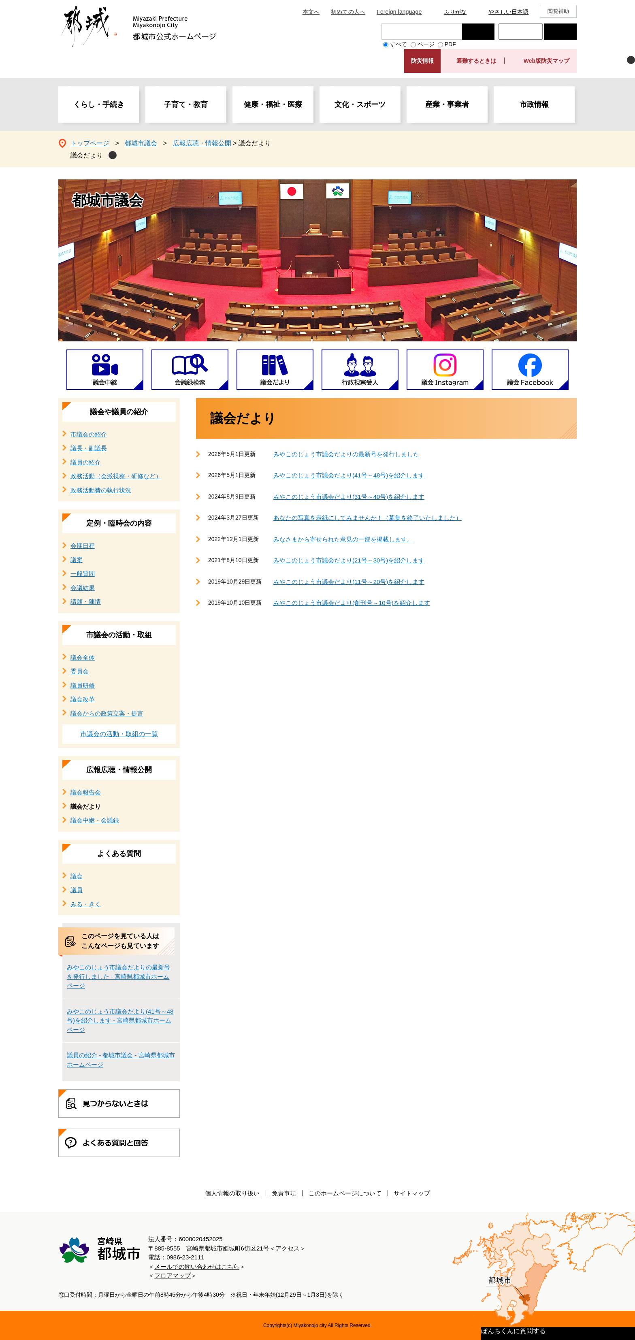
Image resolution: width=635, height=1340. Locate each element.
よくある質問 (119, 854)
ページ (426, 44)
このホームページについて (345, 1193)
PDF (450, 44)
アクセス (287, 1248)
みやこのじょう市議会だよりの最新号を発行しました (346, 454)
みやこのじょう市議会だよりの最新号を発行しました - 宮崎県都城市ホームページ (118, 976)
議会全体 (82, 657)
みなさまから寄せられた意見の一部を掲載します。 (343, 539)
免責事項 (284, 1193)
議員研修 (82, 685)
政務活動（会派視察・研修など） (116, 476)
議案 (76, 559)
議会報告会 (85, 792)
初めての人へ (348, 12)
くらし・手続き (98, 104)
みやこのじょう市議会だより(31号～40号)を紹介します (348, 496)
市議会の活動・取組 (119, 635)
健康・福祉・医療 (273, 104)
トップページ (89, 143)
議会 (76, 876)
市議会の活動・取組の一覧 (119, 734)
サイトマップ (412, 1193)
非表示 (631, 60)
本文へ (311, 12)
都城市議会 (141, 143)
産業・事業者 (447, 104)
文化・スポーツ (360, 104)
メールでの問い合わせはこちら (196, 1266)
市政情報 (534, 104)
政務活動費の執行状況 (100, 490)
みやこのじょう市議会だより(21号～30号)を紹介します (348, 560)
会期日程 (82, 545)
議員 (76, 889)
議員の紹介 (85, 462)
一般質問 (82, 573)
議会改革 (82, 699)
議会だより (86, 155)
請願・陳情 (85, 601)
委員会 (79, 671)
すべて (398, 44)
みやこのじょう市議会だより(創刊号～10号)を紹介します (351, 602)
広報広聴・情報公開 (202, 143)
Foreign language (399, 12)
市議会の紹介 (88, 434)
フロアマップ (172, 1275)
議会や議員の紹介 (119, 412)
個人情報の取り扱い (232, 1193)
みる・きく (85, 904)
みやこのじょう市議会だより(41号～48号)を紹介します (348, 475)
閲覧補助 (558, 11)
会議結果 (82, 587)
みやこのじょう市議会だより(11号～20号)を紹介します (348, 581)
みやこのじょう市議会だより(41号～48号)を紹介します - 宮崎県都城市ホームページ (120, 1020)
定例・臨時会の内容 (119, 523)
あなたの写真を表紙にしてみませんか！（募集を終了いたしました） (367, 517)
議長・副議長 (88, 448)
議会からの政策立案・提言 (106, 713)
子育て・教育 (186, 104)
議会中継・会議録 (94, 820)
